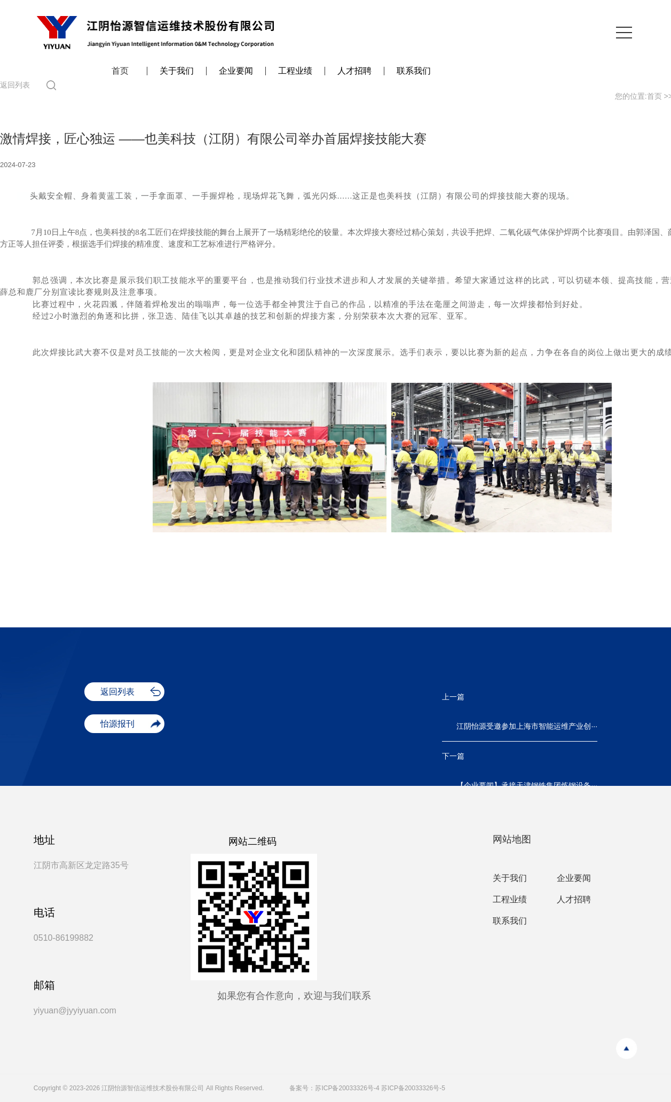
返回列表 (15, 85)
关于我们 (177, 71)
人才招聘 (354, 71)
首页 (120, 71)
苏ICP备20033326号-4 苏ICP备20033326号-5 (380, 1088)
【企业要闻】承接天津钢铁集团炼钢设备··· (526, 785)
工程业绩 (295, 71)
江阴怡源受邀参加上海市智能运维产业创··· (526, 726)
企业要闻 (236, 71)
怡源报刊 (117, 723)
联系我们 (414, 71)
